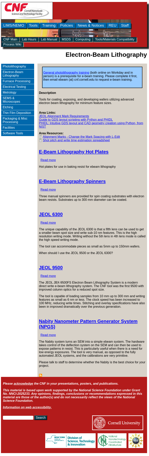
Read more (48, 160)
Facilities (9, 127)
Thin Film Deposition (17, 112)
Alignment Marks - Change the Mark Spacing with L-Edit (81, 136)
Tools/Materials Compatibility (114, 39)
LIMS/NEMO (13, 25)
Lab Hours (29, 39)
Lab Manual (49, 39)
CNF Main (10, 39)
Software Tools (13, 133)
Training (48, 25)
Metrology (9, 92)
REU (113, 25)
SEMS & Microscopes (11, 99)
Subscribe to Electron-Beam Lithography (40, 375)
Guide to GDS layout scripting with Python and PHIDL (76, 119)
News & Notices (91, 25)
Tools (33, 25)
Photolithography (14, 66)
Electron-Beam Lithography (13, 73)
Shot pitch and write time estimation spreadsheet (76, 140)
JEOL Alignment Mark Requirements (64, 116)
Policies (66, 25)
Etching (8, 107)
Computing (82, 39)
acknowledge (23, 383)
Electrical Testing (14, 86)
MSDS (66, 39)
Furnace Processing (16, 81)
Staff (125, 25)
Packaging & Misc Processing (15, 120)
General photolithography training (66, 72)
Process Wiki (12, 44)
